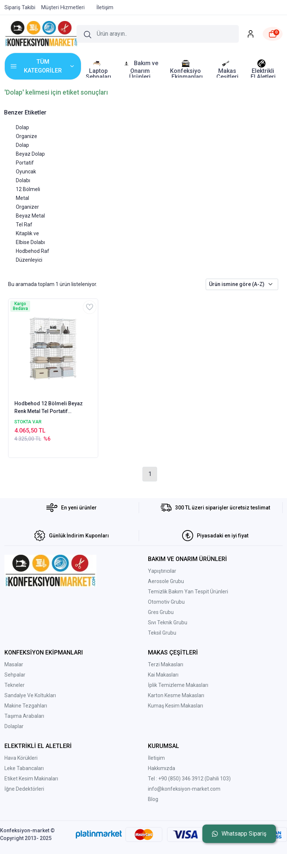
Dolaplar (14, 726)
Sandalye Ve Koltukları (30, 695)
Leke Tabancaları (24, 768)
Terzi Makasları (165, 664)
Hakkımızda (161, 768)
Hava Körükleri (21, 758)
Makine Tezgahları (25, 706)
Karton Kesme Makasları (176, 695)
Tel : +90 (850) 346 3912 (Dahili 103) (189, 778)
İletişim (156, 758)
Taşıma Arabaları (24, 716)
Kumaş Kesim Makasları (175, 706)
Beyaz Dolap (30, 154)
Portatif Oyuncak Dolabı (26, 171)
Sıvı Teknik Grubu (167, 622)
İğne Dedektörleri (24, 789)
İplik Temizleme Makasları (178, 685)
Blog (153, 799)
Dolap (22, 127)
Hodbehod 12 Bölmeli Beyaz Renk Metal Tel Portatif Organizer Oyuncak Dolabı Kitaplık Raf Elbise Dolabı (48, 407)
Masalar (13, 664)
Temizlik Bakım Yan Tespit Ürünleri (188, 591)
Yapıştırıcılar (162, 571)
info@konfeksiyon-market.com (184, 789)
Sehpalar (14, 675)
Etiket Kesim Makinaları (31, 778)
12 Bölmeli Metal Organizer (28, 198)
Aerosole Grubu (166, 581)
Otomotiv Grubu (166, 602)
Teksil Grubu (162, 633)
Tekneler (14, 685)
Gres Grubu (161, 612)
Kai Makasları (163, 675)
